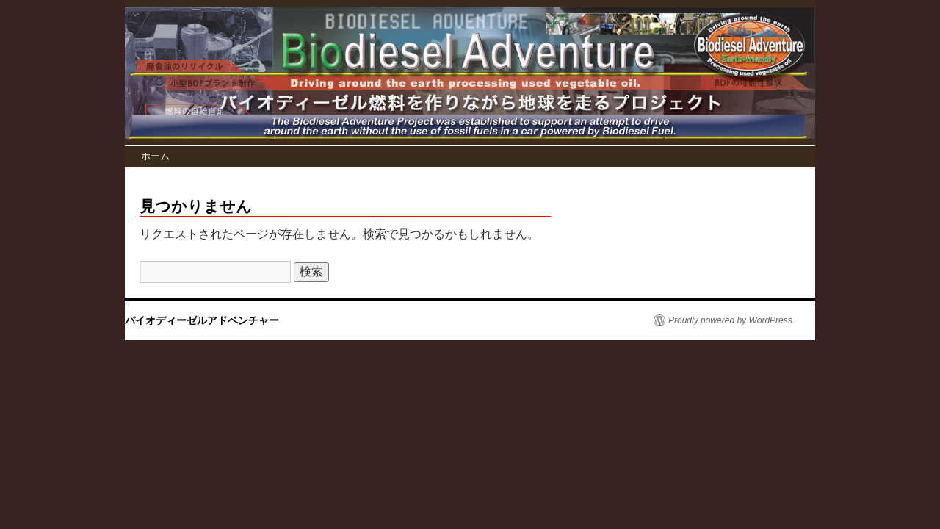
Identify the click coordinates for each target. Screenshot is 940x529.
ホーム (155, 156)
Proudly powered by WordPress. (731, 320)
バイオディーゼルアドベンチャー (202, 320)
